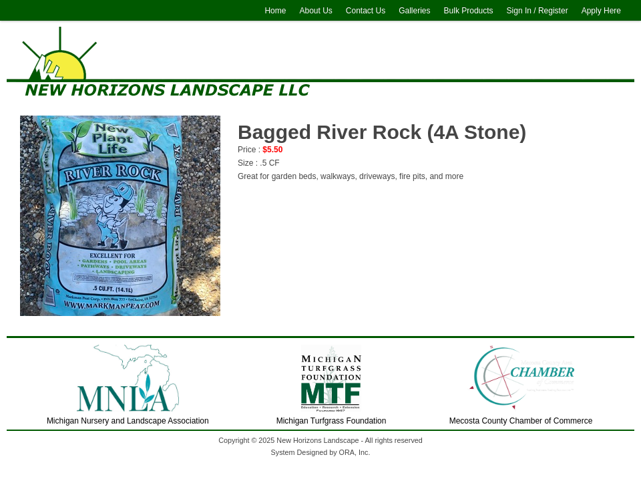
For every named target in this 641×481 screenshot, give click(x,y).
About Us (315, 10)
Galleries (414, 10)
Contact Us (365, 10)
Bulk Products (468, 10)
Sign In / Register (537, 10)
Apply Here (601, 10)
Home (275, 10)
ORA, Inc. (355, 452)
